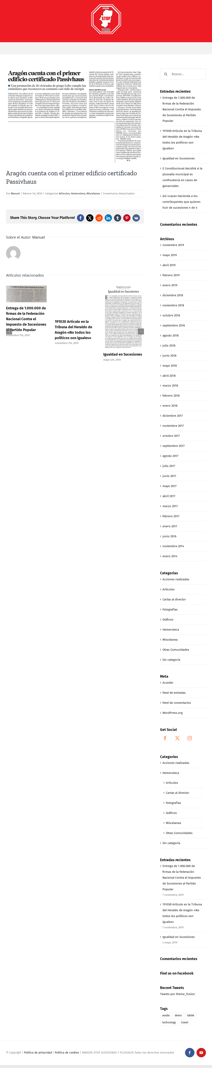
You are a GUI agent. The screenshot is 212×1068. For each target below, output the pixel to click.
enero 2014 (169, 556)
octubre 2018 (171, 315)
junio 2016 (169, 536)
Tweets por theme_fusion (177, 994)
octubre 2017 (171, 436)
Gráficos (167, 619)
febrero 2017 (170, 516)
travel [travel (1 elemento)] (184, 1022)
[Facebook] (165, 738)
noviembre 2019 (173, 245)
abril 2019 (169, 265)
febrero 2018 (171, 395)
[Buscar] (166, 74)
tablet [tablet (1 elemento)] (190, 1015)
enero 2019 (169, 285)
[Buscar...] (183, 74)
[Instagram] (190, 738)
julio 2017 (168, 466)
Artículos (64, 193)
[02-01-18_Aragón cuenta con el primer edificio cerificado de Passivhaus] (75, 115)
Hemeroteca (78, 193)
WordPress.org (172, 713)
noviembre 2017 (173, 426)
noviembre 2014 (173, 546)
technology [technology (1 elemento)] (169, 1022)
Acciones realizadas (175, 579)
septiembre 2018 (173, 325)
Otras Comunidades (175, 649)
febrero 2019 (171, 275)
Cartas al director (174, 599)
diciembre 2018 (172, 295)
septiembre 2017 (173, 446)
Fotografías (170, 609)
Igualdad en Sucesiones (122, 354)
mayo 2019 (169, 255)
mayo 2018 (169, 365)
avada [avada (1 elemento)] (166, 1015)
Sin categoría (171, 660)
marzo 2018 (170, 385)
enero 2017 (169, 526)
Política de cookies (67, 1052)
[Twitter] (177, 738)
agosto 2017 (170, 456)
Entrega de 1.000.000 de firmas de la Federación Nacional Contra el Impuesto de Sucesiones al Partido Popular (26, 319)
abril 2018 (169, 376)
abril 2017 (168, 496)
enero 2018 (169, 405)
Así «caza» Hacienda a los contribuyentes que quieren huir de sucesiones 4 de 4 (181, 201)
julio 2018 (168, 345)
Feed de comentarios (176, 703)
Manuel (15, 193)
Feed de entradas (174, 693)
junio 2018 (169, 355)
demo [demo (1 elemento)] (178, 1015)
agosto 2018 (170, 335)
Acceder (167, 682)
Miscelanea (93, 193)
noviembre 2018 (173, 305)
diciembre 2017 (172, 416)
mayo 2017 (169, 486)
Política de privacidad (38, 1052)
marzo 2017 (170, 506)
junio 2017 (169, 476)
